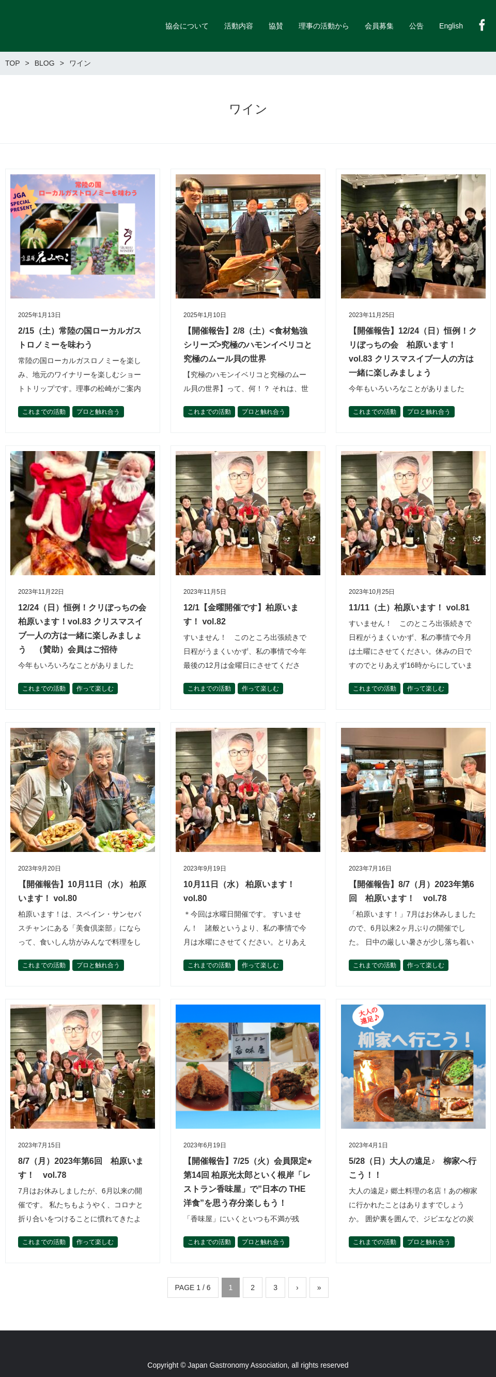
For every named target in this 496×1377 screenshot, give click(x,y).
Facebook (482, 25)
